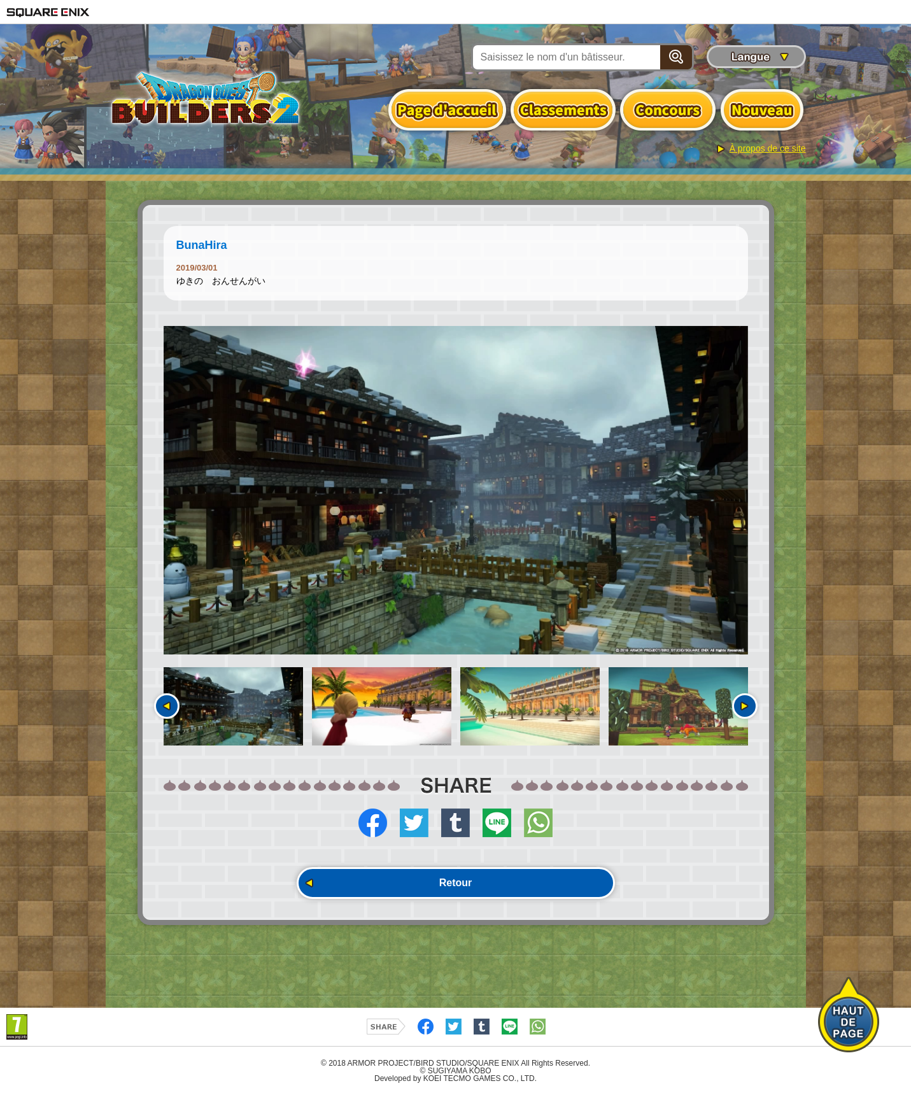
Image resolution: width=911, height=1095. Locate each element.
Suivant (745, 706)
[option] (456, 490)
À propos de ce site (768, 148)
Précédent (167, 706)
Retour (455, 882)
